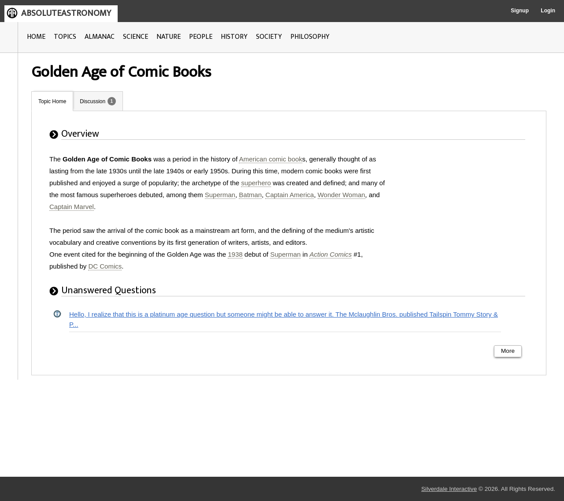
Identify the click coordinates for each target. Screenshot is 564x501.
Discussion (92, 101)
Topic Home (52, 101)
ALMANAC (100, 37)
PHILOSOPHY (310, 37)
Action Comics (330, 254)
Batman (250, 194)
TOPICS (65, 37)
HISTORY (234, 37)
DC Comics (105, 266)
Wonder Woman (341, 194)
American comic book (270, 159)
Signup (520, 10)
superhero (256, 183)
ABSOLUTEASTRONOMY (66, 13)
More (508, 351)
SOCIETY (269, 37)
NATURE (168, 37)
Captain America (289, 194)
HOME (36, 37)
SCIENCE (135, 37)
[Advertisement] (467, 208)
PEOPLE (200, 37)
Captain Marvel (71, 206)
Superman (220, 194)
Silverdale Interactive (449, 489)
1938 (235, 254)
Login (548, 10)
